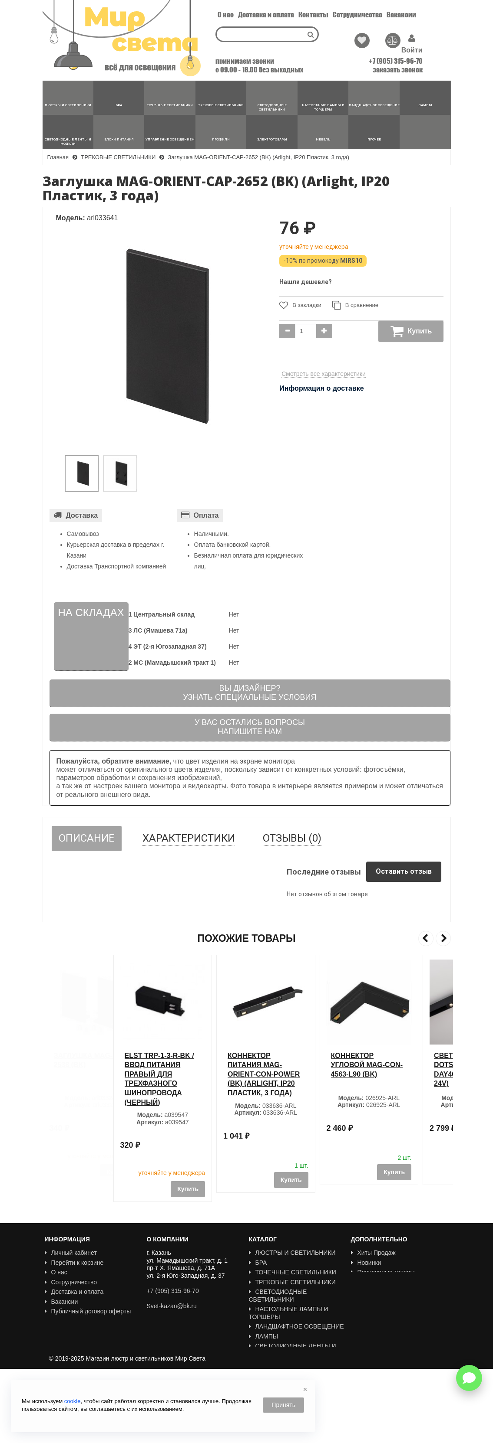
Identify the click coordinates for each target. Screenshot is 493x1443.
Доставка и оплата (266, 14)
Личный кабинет (71, 1252)
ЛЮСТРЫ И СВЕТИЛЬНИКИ (292, 1252)
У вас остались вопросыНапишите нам (250, 727)
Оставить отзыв (404, 871)
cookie (72, 1401)
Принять (283, 1404)
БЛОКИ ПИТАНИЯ (278, 1363)
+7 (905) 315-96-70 (396, 61)
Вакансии (401, 14)
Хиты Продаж (373, 1252)
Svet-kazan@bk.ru (172, 1306)
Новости (60, 1340)
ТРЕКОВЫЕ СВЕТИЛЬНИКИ (292, 1282)
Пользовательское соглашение (92, 1321)
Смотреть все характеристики (323, 373)
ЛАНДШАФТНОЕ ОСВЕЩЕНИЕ (296, 1326)
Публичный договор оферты (88, 1311)
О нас (226, 14)
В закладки (300, 305)
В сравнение (355, 305)
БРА (258, 1262)
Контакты (313, 14)
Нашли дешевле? (305, 281)
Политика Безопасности (82, 1330)
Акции (362, 1282)
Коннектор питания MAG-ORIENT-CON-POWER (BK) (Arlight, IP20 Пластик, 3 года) (296, 1074)
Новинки (366, 1262)
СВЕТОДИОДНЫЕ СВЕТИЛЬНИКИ (278, 1295)
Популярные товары (383, 1272)
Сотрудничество (357, 14)
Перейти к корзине (74, 1262)
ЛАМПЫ (263, 1336)
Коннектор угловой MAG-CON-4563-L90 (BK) (399, 1065)
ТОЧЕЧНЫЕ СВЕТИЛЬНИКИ (292, 1272)
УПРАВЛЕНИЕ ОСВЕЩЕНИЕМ (296, 1373)
